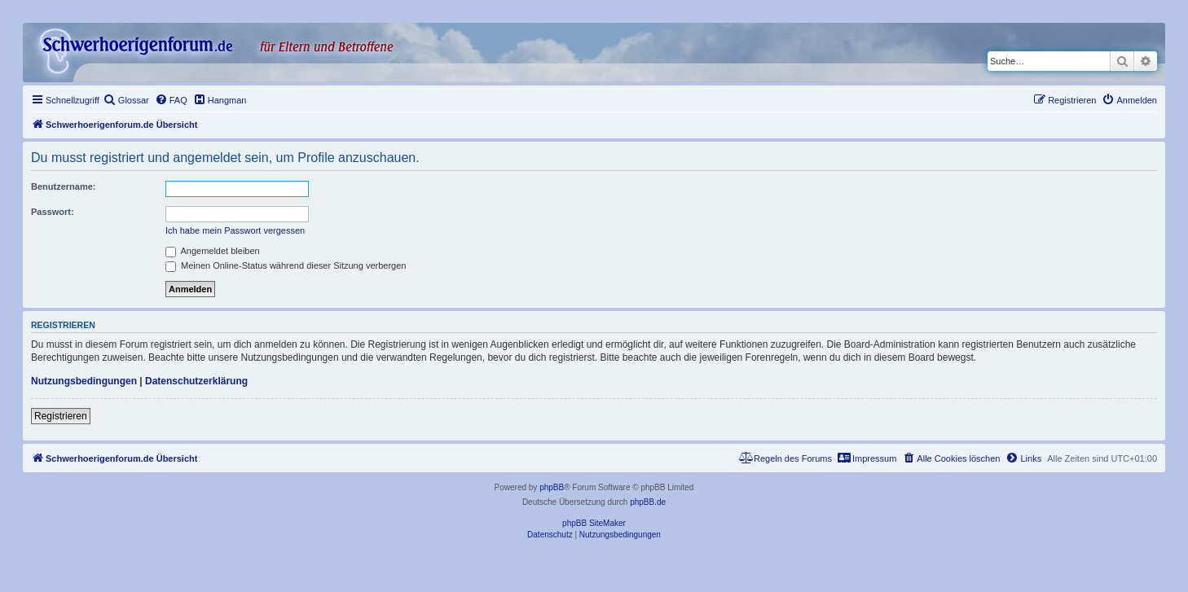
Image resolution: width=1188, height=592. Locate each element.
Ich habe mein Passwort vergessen (235, 230)
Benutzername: (63, 186)
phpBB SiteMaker (594, 523)
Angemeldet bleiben (212, 251)
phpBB (551, 487)
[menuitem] (126, 100)
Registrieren (60, 416)
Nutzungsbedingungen (84, 381)
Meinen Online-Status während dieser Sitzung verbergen (285, 265)
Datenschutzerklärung (196, 381)
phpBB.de (648, 502)
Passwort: (52, 212)
